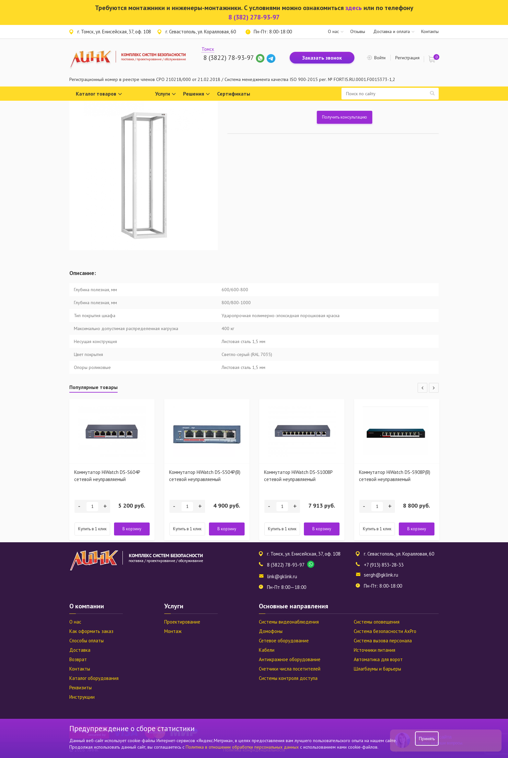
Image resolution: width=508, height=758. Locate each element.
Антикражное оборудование (289, 659)
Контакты (430, 31)
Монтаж (172, 631)
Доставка (79, 650)
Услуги (165, 94)
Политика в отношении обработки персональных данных (243, 747)
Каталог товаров (99, 94)
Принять (427, 738)
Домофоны (271, 631)
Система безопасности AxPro (385, 631)
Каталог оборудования (94, 678)
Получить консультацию (344, 117)
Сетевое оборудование (284, 640)
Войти (380, 58)
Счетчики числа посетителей (289, 669)
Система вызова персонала (383, 640)
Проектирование (182, 622)
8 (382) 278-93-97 (254, 17)
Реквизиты (80, 687)
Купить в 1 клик (92, 529)
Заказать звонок (322, 57)
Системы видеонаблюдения (289, 622)
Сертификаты (233, 93)
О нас (333, 31)
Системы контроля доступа (288, 678)
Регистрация (407, 58)
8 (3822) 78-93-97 (228, 57)
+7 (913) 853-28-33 (384, 565)
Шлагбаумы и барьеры (377, 669)
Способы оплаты (86, 640)
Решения (196, 94)
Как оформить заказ (91, 631)
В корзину (131, 529)
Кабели (266, 650)
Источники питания (374, 650)
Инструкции (82, 697)
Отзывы (357, 31)
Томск (208, 49)
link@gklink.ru (282, 576)
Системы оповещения (376, 622)
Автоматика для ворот (378, 659)
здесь (353, 8)
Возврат (78, 659)
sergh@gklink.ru (381, 575)
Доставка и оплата (391, 31)
